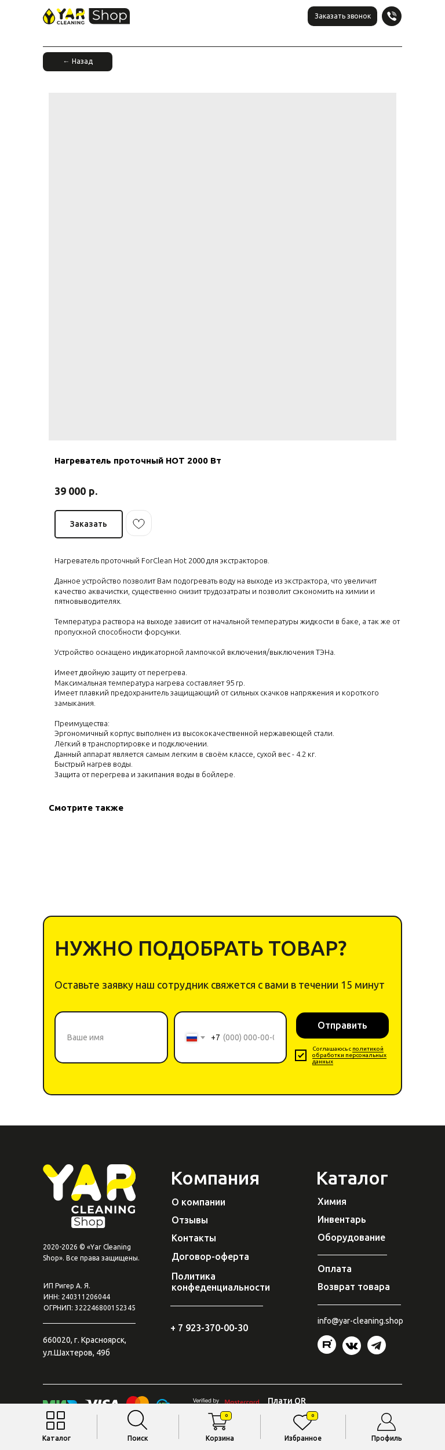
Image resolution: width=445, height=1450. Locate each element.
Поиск (137, 1438)
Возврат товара (354, 1286)
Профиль (386, 1438)
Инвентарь (342, 1219)
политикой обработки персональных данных (349, 1055)
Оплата (335, 1268)
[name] (111, 1037)
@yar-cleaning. (358, 1320)
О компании (198, 1202)
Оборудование (351, 1237)
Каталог (56, 1438)
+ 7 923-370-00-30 (209, 1328)
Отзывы (190, 1220)
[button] (342, 16)
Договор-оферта (210, 1256)
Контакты (194, 1238)
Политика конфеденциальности (221, 1281)
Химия (332, 1201)
